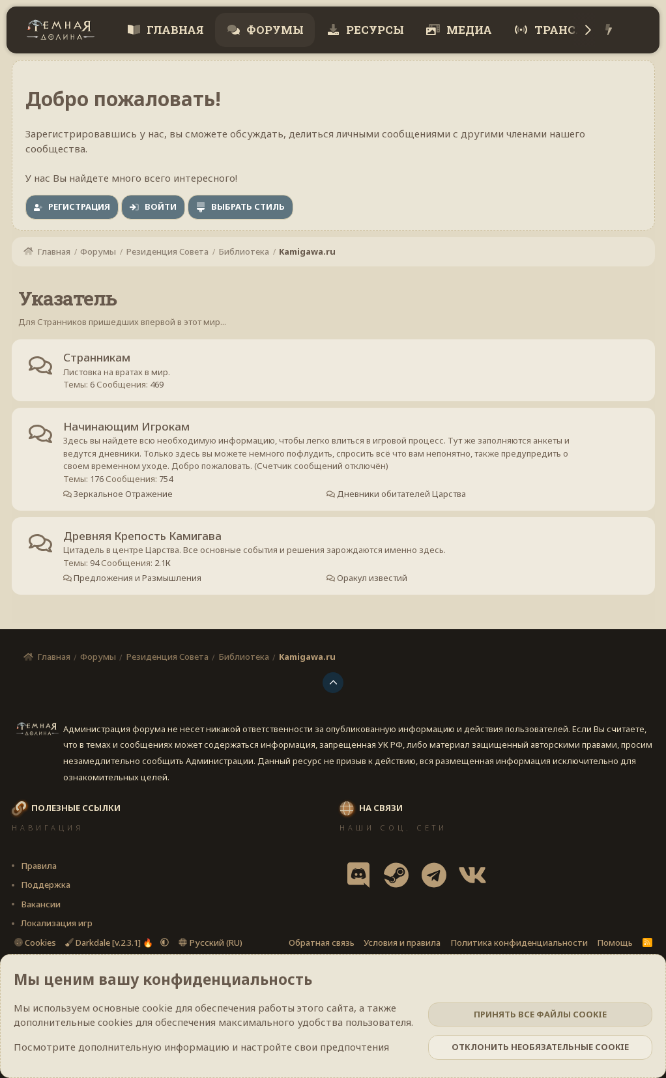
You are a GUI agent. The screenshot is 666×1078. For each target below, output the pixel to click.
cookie (157, 1007)
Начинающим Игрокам (127, 426)
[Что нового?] (608, 30)
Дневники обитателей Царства (400, 495)
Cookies (35, 942)
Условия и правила (402, 942)
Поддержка (45, 884)
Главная (174, 29)
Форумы (274, 29)
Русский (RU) (210, 942)
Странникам (97, 357)
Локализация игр (57, 923)
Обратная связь (322, 942)
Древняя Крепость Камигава (143, 537)
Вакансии (41, 904)
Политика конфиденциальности (519, 942)
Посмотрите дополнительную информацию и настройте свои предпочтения (201, 1046)
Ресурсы (373, 29)
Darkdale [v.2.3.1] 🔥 (110, 942)
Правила (39, 866)
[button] (164, 942)
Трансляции (576, 29)
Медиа (468, 29)
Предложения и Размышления (137, 579)
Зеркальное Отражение (122, 495)
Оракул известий (371, 579)
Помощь (615, 942)
